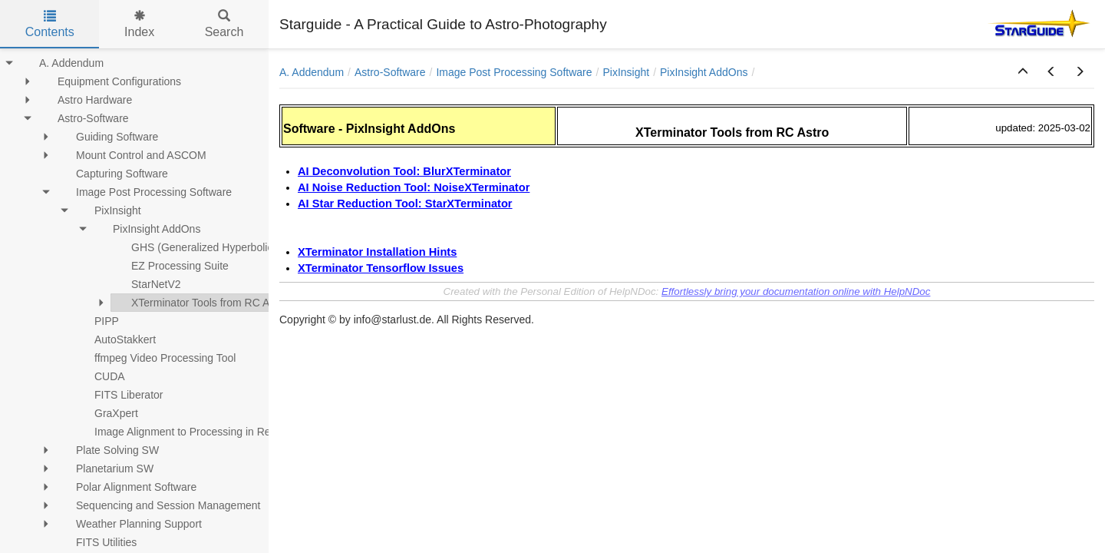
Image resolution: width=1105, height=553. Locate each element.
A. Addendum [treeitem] (61, 63)
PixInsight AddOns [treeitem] (146, 229)
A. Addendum (311, 72)
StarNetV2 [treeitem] (146, 284)
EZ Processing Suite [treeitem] (170, 266)
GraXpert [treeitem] (106, 413)
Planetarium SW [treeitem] (104, 468)
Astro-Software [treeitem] (83, 118)
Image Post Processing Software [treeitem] (144, 192)
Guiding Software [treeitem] (107, 136)
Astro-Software (390, 72)
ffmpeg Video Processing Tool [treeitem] (155, 358)
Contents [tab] (49, 24)
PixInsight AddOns (703, 72)
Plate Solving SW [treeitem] (107, 450)
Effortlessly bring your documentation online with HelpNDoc (795, 291)
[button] (1022, 72)
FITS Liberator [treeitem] (118, 395)
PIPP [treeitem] (96, 321)
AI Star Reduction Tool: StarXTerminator (405, 203)
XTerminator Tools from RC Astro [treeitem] (199, 302)
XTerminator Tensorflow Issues (380, 268)
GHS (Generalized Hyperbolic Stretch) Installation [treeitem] (239, 247)
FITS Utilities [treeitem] (96, 542)
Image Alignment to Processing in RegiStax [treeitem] (187, 431)
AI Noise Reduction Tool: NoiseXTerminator (413, 187)
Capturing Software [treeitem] (112, 173)
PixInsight (625, 72)
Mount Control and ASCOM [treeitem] (131, 155)
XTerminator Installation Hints (377, 252)
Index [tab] (139, 24)
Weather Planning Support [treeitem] (129, 524)
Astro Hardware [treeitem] (85, 100)
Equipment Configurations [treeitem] (109, 81)
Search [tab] (224, 24)
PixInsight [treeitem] (107, 210)
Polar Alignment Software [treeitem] (126, 487)
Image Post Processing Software (514, 72)
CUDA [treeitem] (99, 376)
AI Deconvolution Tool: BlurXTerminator (404, 171)
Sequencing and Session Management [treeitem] (158, 505)
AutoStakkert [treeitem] (115, 339)
